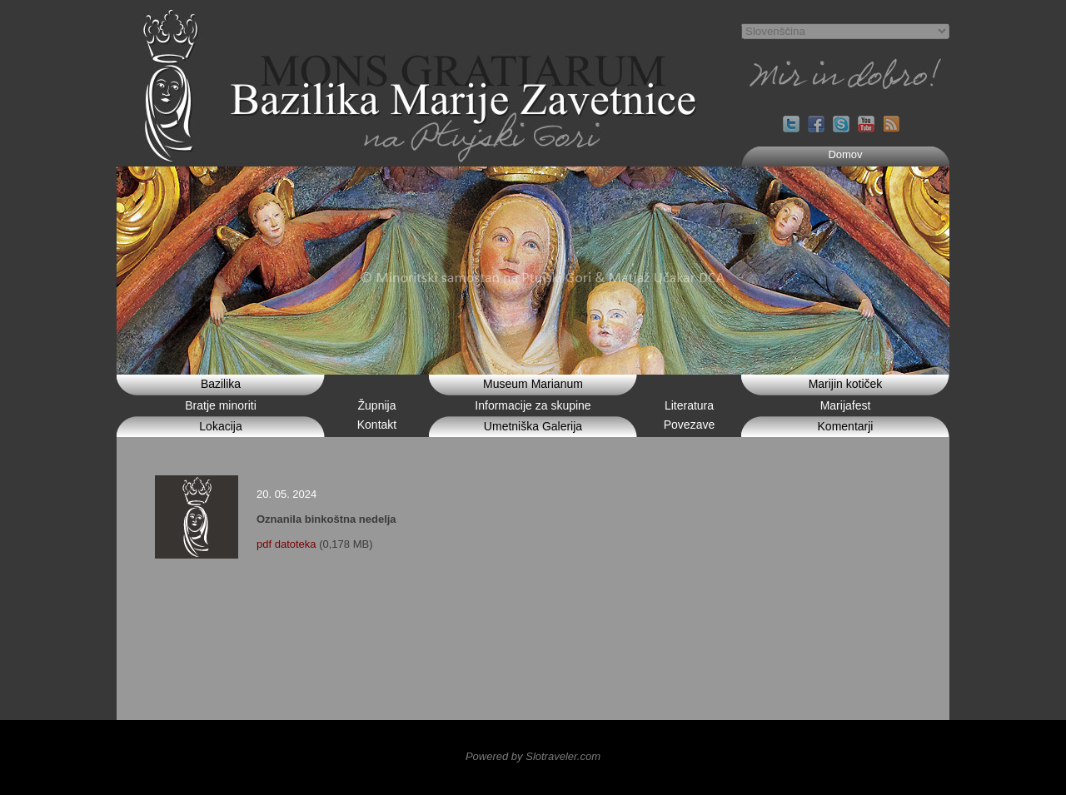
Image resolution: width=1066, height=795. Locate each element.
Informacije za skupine (532, 405)
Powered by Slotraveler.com (533, 756)
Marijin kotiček (846, 383)
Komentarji (846, 426)
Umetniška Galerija (533, 426)
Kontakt (376, 424)
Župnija (377, 405)
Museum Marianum (533, 383)
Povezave (689, 424)
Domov (845, 154)
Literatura (689, 405)
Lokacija (220, 426)
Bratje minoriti (221, 405)
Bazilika (221, 383)
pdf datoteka (286, 544)
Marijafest (845, 405)
